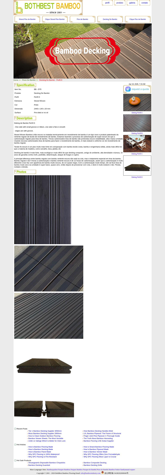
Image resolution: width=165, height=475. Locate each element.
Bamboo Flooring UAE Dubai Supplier (99, 441)
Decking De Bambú (110, 19)
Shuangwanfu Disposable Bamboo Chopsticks (46, 463)
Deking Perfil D (136, 177)
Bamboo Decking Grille (93, 465)
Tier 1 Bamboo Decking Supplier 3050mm (45, 431)
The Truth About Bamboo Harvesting (98, 438)
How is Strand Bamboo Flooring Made (99, 447)
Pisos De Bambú (28, 80)
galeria (132, 3)
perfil (107, 3)
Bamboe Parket (114, 470)
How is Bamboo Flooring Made (40, 447)
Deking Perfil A (137, 113)
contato (145, 3)
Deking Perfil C (136, 154)
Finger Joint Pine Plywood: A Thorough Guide (102, 436)
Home (16, 80)
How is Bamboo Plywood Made (96, 449)
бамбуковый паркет (127, 470)
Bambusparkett (52, 470)
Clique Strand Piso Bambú (55, 19)
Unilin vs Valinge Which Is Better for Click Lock (47, 441)
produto (120, 3)
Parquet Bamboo (77, 470)
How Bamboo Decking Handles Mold (98, 431)
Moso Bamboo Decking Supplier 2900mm (45, 433)
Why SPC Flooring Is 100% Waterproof (44, 454)
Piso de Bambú (82, 19)
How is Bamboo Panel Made (39, 452)
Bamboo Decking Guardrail (39, 465)
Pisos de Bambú (102, 470)
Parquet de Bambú (89, 470)
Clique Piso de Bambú (138, 19)
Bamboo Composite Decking (95, 463)
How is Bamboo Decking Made (40, 449)
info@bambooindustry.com (90, 473)
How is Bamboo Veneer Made (95, 452)
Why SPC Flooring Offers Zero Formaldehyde (102, 454)
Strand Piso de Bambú (27, 19)
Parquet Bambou (64, 470)
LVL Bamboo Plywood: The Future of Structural (102, 433)
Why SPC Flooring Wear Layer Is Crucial (100, 457)
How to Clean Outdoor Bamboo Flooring (44, 436)
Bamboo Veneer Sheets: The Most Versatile (45, 438)
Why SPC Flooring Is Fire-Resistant (42, 457)
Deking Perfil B (137, 133)
